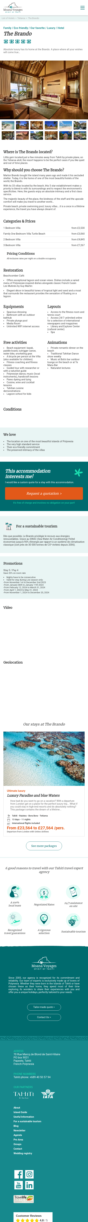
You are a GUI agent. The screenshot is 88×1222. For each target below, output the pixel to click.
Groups (17, 1144)
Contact (18, 1148)
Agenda (18, 1135)
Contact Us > (44, 1017)
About (17, 1107)
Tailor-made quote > (44, 1007)
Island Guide (20, 1112)
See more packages (44, 846)
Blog (16, 1126)
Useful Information (24, 1116)
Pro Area (18, 1139)
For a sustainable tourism (27, 1121)
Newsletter (19, 1130)
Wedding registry (23, 1153)
